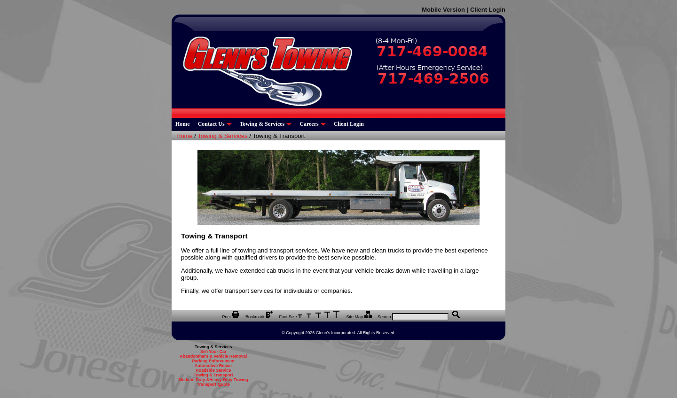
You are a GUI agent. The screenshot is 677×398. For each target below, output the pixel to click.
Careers (312, 124)
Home (182, 124)
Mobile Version (443, 9)
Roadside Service (213, 370)
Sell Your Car (213, 351)
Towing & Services (266, 124)
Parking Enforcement (213, 361)
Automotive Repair (213, 365)
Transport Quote (213, 384)
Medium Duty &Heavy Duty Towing (213, 379)
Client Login (487, 9)
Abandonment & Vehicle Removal (213, 356)
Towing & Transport (213, 375)
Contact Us (215, 124)
